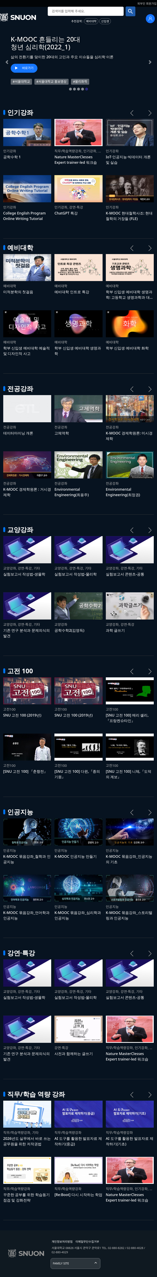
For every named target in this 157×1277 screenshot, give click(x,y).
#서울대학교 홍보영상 (51, 81)
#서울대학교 (21, 81)
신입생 (105, 21)
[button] (7, 62)
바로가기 (27, 68)
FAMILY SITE (61, 1263)
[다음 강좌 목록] (150, 113)
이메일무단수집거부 (87, 1242)
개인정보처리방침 (62, 1242)
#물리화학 (80, 81)
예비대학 (91, 21)
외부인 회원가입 (147, 3)
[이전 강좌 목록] (132, 113)
